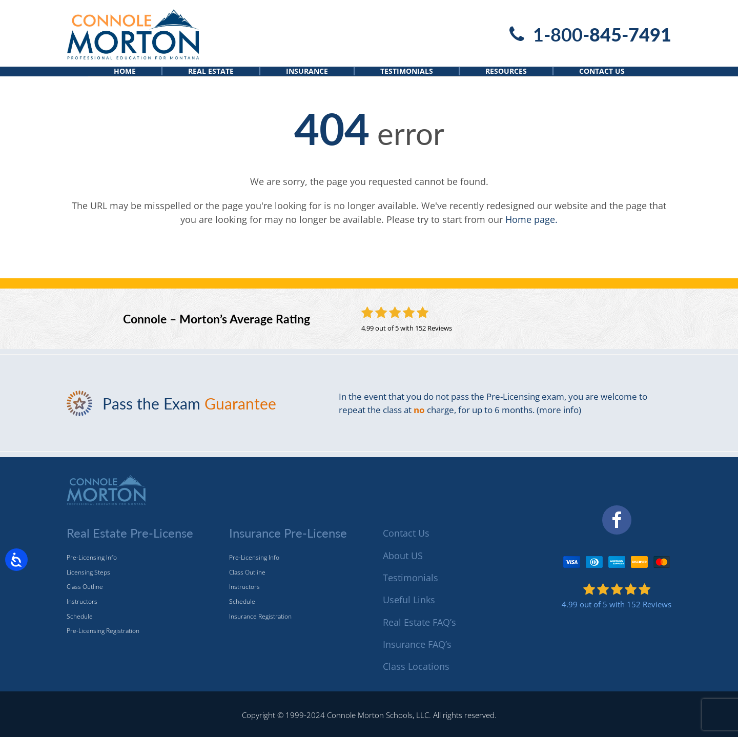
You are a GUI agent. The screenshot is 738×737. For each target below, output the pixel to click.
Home (125, 80)
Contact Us (602, 80)
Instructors (82, 601)
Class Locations (416, 667)
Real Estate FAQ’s (419, 622)
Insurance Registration (260, 616)
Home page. (531, 236)
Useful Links (409, 600)
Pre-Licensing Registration (103, 631)
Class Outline (85, 587)
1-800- (602, 34)
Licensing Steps (88, 572)
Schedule (80, 616)
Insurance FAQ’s (417, 644)
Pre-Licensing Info (92, 558)
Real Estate (211, 80)
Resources (506, 80)
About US (403, 555)
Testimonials (406, 80)
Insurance (307, 80)
